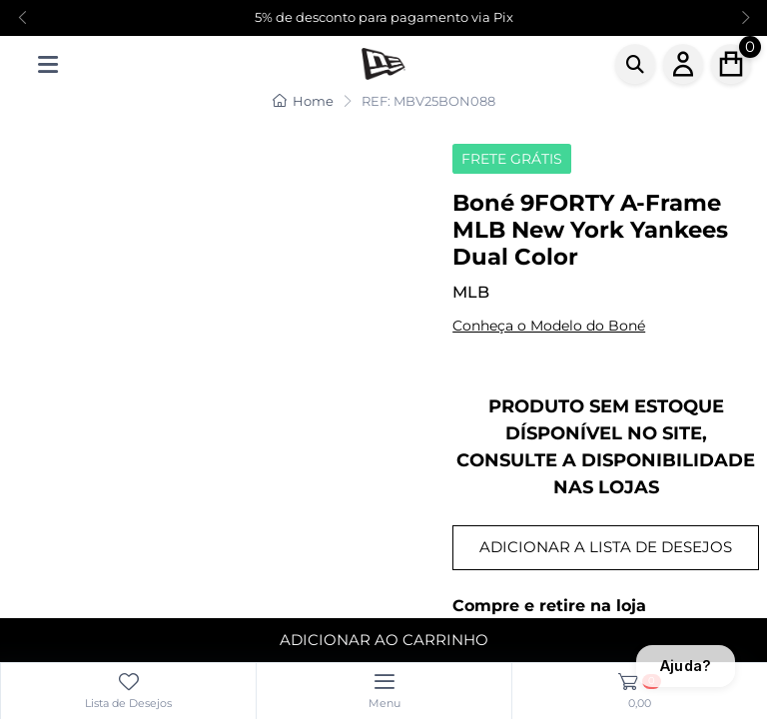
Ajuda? (685, 665)
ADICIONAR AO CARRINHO (384, 639)
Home (303, 101)
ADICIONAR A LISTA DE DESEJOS (605, 546)
